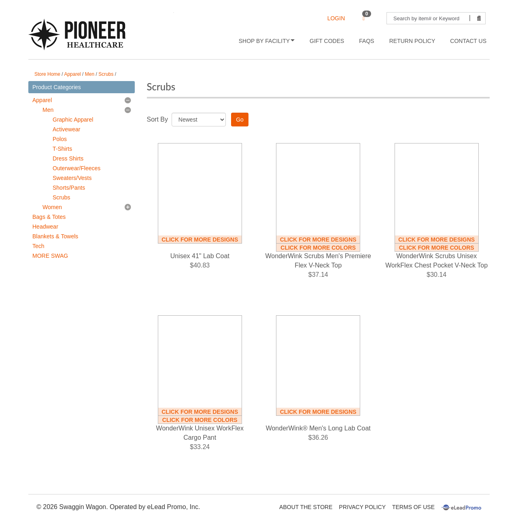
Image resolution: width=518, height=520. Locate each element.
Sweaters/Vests (72, 178)
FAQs (366, 41)
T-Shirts (62, 149)
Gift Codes (327, 41)
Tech (38, 246)
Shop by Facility (267, 41)
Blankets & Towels (55, 236)
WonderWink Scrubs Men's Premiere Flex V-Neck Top (318, 261)
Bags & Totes (49, 217)
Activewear (66, 129)
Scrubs (105, 74)
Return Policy (412, 41)
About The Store (305, 507)
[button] (128, 100)
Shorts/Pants (69, 187)
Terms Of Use (413, 507)
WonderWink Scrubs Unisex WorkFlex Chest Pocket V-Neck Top (436, 261)
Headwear (45, 226)
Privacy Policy (362, 507)
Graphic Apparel (73, 119)
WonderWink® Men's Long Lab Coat (318, 428)
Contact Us (468, 41)
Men (89, 74)
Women (52, 207)
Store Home (47, 74)
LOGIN (336, 18)
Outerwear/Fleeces (76, 168)
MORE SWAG (50, 256)
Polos (60, 139)
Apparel (72, 74)
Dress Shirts (68, 158)
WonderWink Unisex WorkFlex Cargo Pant (200, 433)
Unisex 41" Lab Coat (199, 256)
